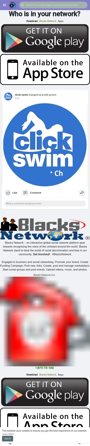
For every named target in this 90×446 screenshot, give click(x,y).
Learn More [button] (8, 434)
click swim (21, 94)
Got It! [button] (8, 438)
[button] (53, 5)
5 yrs (17, 98)
